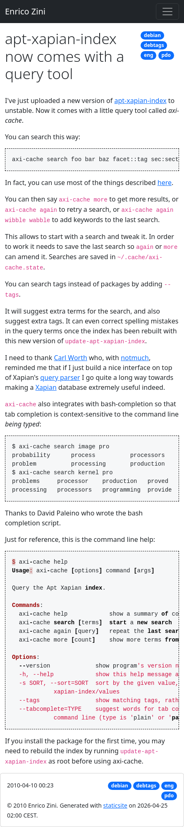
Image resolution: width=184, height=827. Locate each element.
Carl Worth (70, 357)
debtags (154, 45)
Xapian (46, 387)
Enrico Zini (25, 11)
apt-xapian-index (140, 100)
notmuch (135, 357)
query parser (60, 377)
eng (148, 55)
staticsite (115, 805)
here (165, 182)
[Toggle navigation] (167, 11)
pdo (166, 55)
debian (152, 35)
